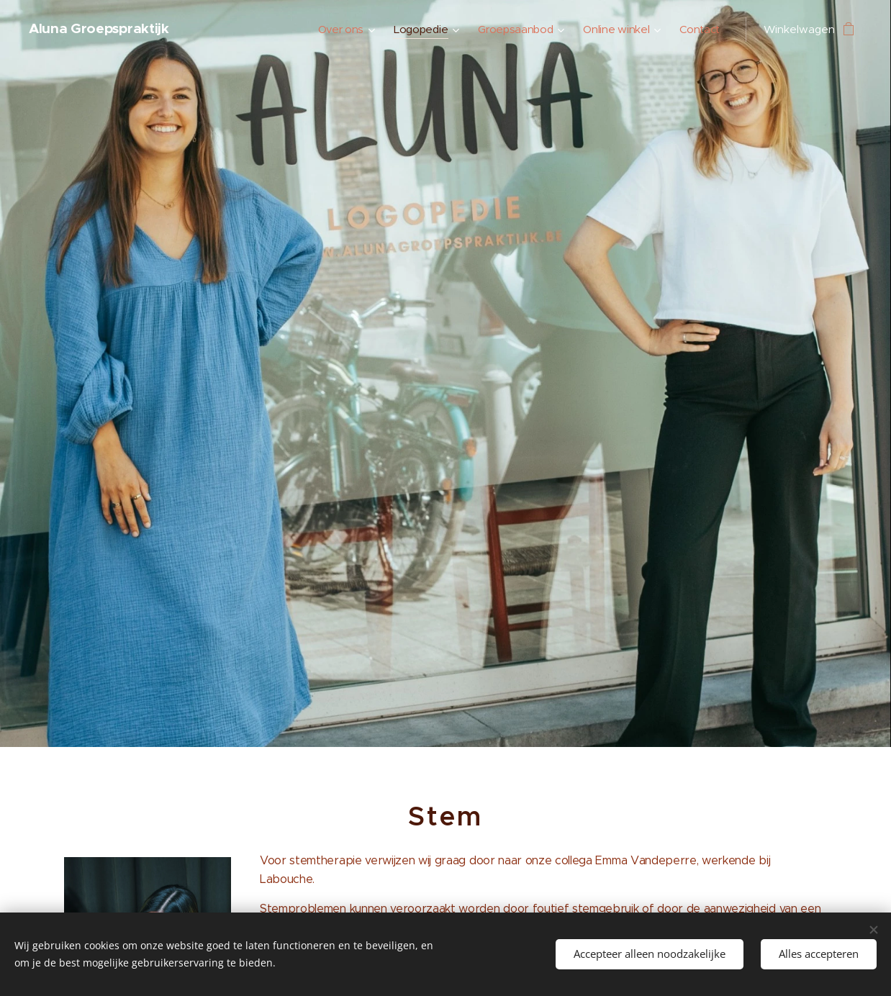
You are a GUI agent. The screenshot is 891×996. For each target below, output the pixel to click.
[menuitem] (338, 29)
